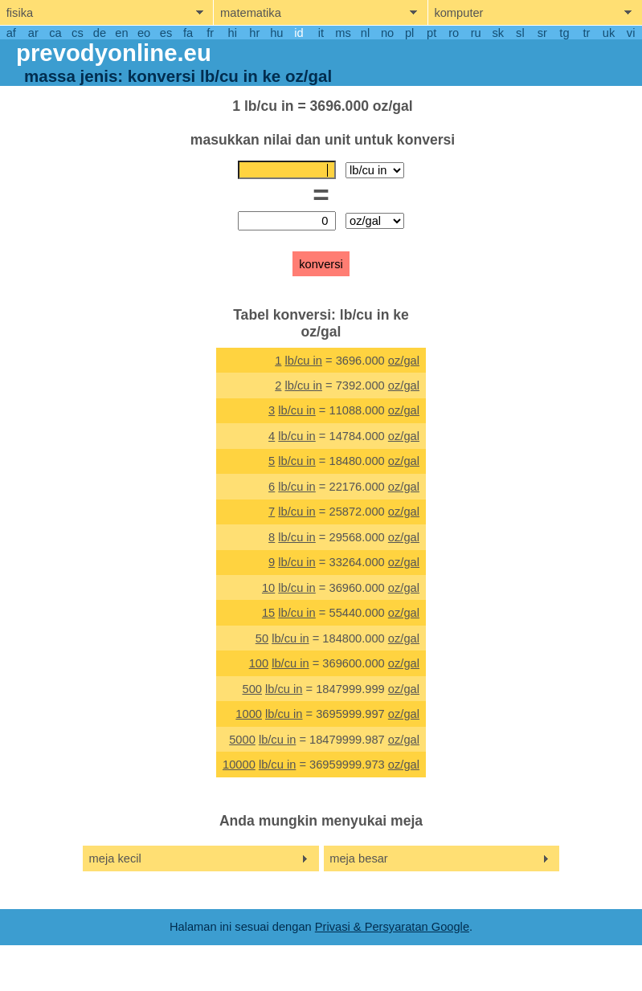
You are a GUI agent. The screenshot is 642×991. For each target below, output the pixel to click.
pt (431, 33)
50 (262, 638)
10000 (239, 764)
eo (143, 33)
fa (188, 33)
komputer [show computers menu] (458, 12)
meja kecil (115, 858)
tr (587, 33)
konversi (321, 264)
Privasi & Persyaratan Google (392, 926)
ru (476, 33)
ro (453, 33)
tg (564, 33)
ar (33, 33)
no (387, 33)
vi (631, 33)
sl (520, 33)
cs (78, 33)
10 (268, 587)
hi (232, 33)
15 (268, 612)
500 (251, 689)
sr (542, 33)
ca (55, 33)
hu (276, 33)
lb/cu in (302, 360)
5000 (242, 739)
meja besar (358, 858)
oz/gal (403, 360)
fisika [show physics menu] (19, 12)
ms (343, 33)
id (298, 33)
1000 (248, 714)
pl (409, 33)
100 (258, 663)
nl (365, 33)
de (99, 33)
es (166, 33)
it (321, 33)
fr (210, 33)
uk (609, 33)
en (121, 33)
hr (254, 33)
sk (498, 33)
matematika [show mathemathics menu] (250, 12)
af (11, 33)
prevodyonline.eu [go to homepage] (113, 52)
